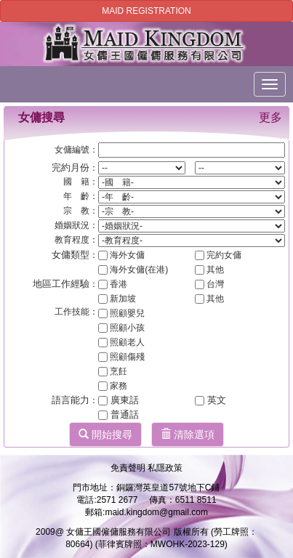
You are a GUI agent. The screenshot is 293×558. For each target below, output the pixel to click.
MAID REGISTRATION (146, 11)
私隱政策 (165, 468)
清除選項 (187, 434)
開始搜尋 (105, 434)
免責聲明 (129, 468)
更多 (270, 117)
